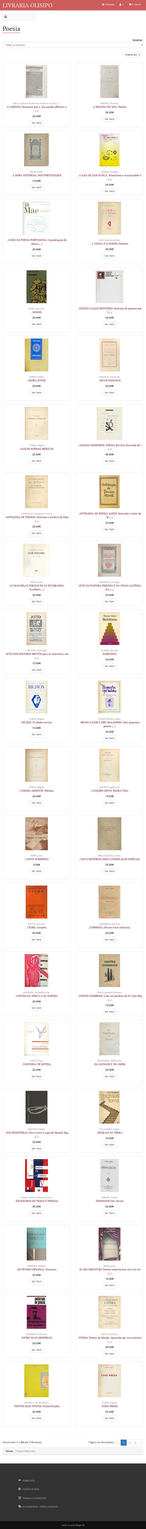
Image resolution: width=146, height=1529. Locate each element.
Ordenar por (132, 54)
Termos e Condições (32, 1498)
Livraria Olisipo (27, 5)
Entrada (108, 4)
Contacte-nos (28, 1489)
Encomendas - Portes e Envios (38, 1506)
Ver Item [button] (36, 122)
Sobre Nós (26, 1480)
